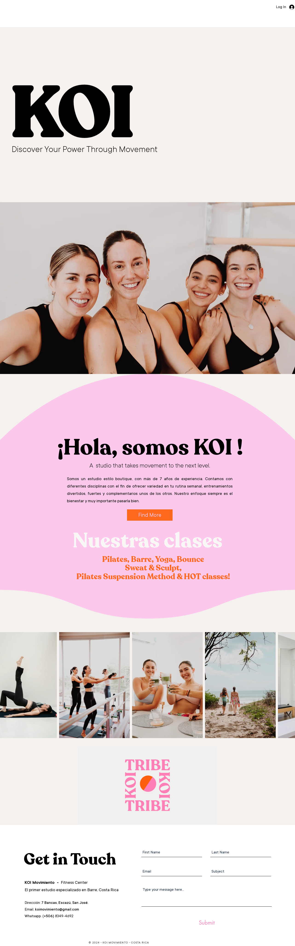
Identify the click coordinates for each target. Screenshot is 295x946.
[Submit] (207, 922)
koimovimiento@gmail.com (57, 909)
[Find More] (150, 515)
